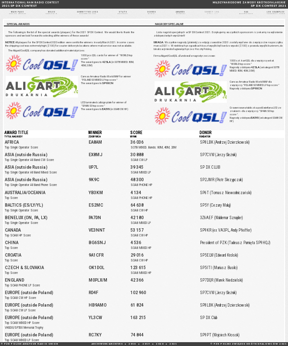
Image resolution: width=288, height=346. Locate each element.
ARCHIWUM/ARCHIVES (107, 344)
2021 (173, 344)
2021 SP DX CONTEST (30, 4)
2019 (146, 344)
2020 (160, 344)
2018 (132, 344)
